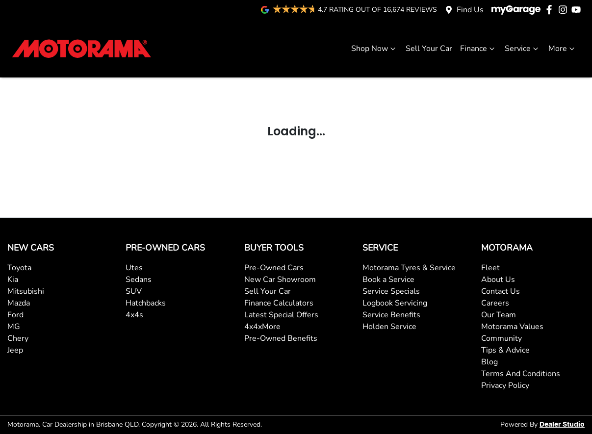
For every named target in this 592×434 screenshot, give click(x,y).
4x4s (134, 314)
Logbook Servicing (394, 303)
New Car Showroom (280, 279)
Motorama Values (512, 326)
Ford (15, 314)
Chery (17, 338)
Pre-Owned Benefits (280, 338)
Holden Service (389, 326)
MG (13, 326)
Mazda (18, 303)
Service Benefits (391, 314)
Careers (495, 303)
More (562, 48)
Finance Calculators (278, 303)
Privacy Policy (505, 385)
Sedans (139, 279)
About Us (498, 279)
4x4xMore (262, 326)
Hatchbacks (146, 303)
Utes (134, 267)
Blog (489, 362)
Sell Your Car (429, 48)
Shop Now (374, 48)
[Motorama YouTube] (578, 9)
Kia (12, 279)
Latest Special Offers (281, 314)
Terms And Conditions (520, 373)
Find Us (470, 9)
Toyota (19, 267)
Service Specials (391, 291)
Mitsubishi (25, 291)
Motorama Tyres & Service (409, 267)
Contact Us (500, 291)
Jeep (15, 350)
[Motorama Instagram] (564, 9)
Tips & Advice (505, 350)
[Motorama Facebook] (551, 9)
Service (523, 48)
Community (501, 338)
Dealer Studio (562, 424)
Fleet (490, 267)
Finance (478, 48)
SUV (134, 291)
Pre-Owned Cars (274, 267)
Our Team (498, 314)
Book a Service (388, 279)
